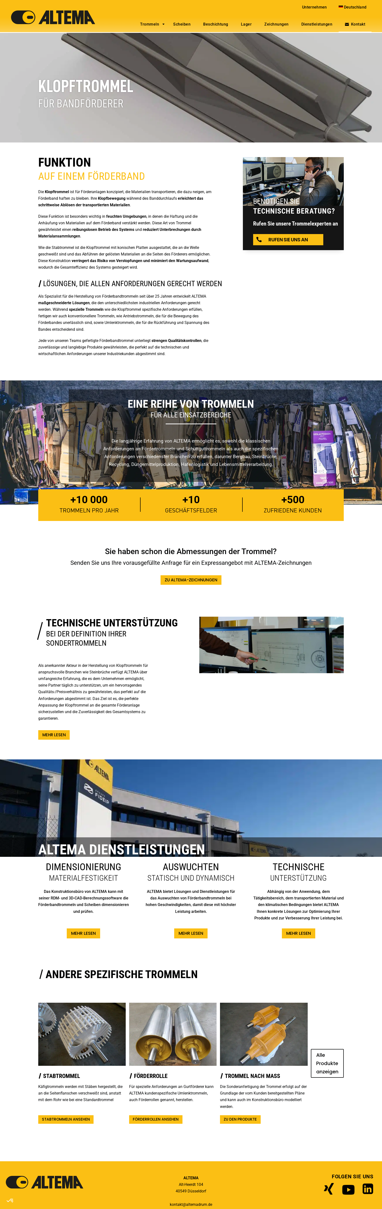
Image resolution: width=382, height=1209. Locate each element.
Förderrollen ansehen (143, 1107)
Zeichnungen (276, 24)
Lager (246, 24)
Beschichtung (215, 24)
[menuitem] (353, 7)
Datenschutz (203, 1200)
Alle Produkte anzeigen (301, 1057)
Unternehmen (314, 7)
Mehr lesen (55, 736)
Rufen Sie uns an (288, 239)
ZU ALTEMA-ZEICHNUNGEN (191, 580)
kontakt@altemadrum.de (191, 1192)
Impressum (177, 1200)
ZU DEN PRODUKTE (219, 1107)
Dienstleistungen (317, 24)
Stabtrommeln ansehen (64, 1107)
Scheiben (182, 24)
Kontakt (358, 24)
